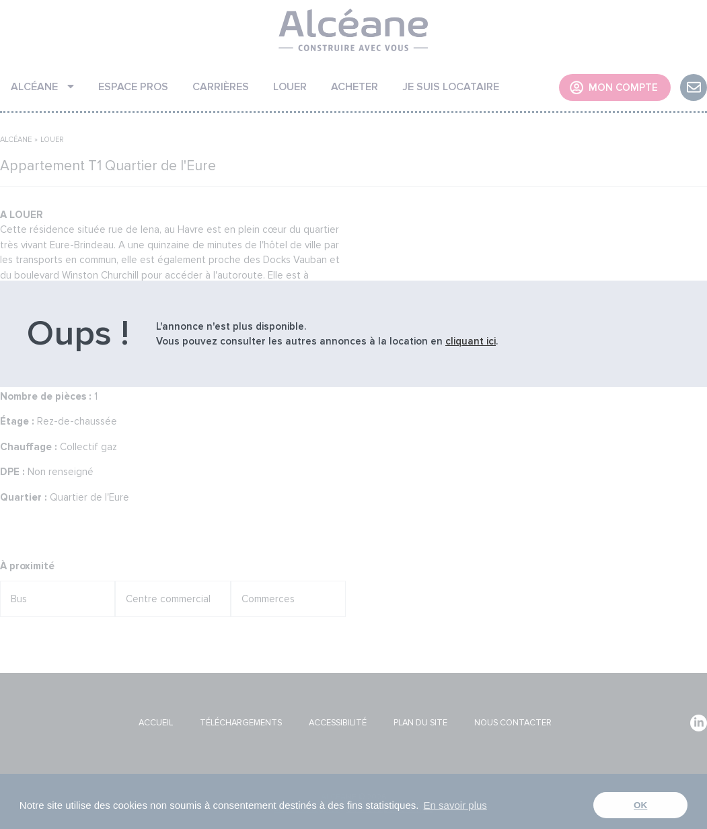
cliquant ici (470, 341)
